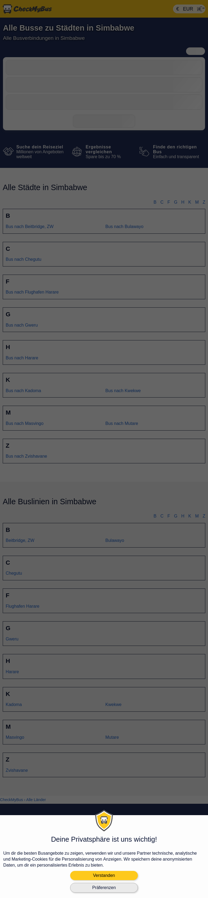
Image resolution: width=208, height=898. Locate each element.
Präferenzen (104, 887)
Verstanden (104, 875)
